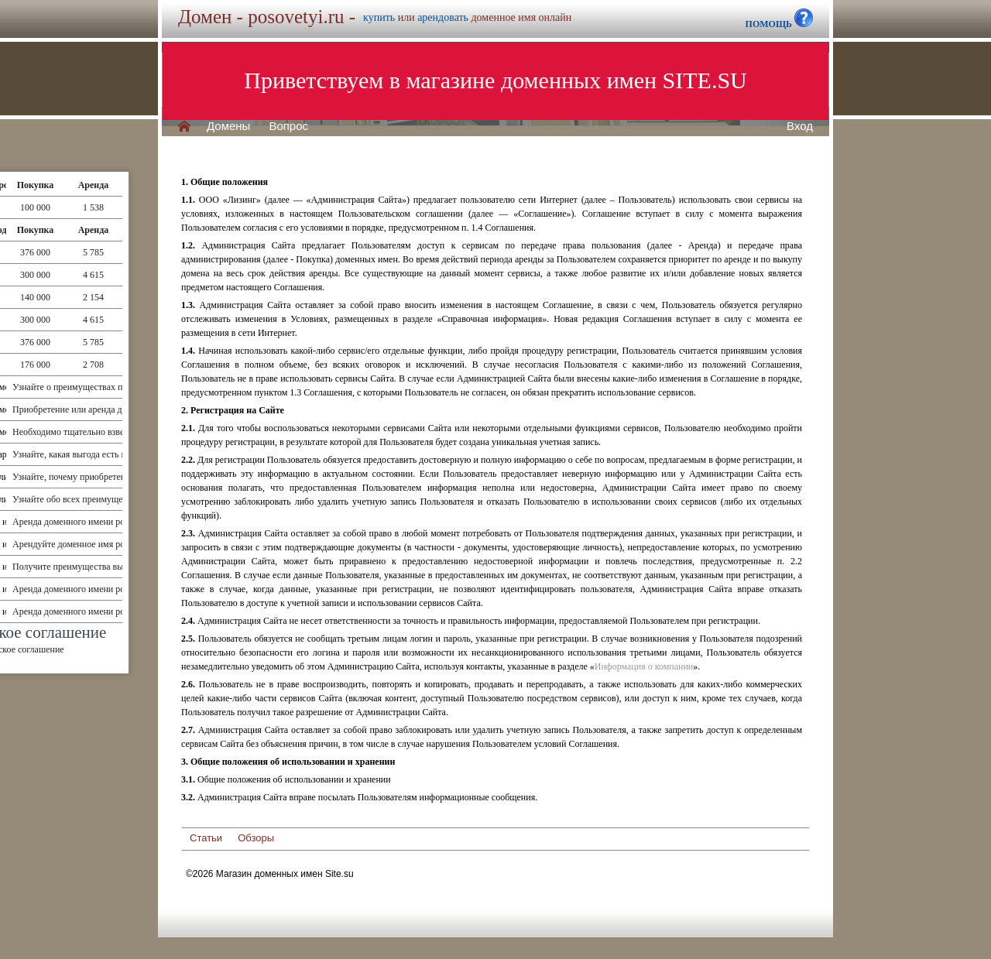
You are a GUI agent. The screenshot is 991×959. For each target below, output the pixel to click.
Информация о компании (644, 666)
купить (379, 17)
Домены (228, 126)
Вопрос (288, 126)
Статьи (206, 838)
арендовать (442, 17)
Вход (800, 126)
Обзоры (256, 838)
